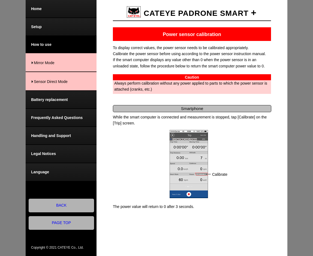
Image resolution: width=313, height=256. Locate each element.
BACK (61, 205)
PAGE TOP (61, 223)
